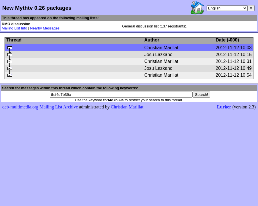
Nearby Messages (44, 28)
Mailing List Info (14, 28)
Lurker (224, 106)
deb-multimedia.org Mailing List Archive (40, 106)
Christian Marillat (127, 106)
